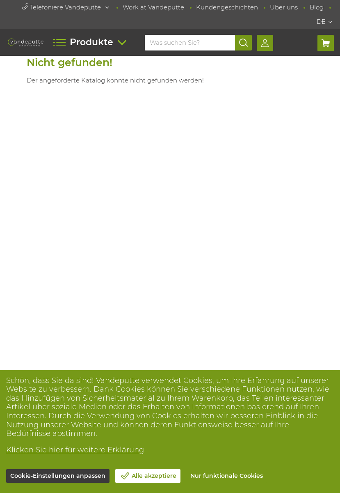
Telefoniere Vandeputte (62, 7)
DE (321, 21)
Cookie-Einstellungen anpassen (57, 475)
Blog (317, 7)
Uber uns (284, 7)
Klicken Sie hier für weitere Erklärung (75, 449)
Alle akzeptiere (154, 475)
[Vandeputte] (26, 42)
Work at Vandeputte (153, 7)
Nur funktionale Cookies (226, 475)
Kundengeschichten (227, 7)
